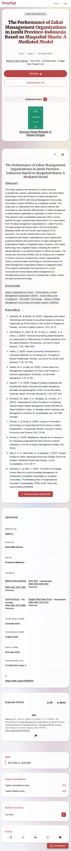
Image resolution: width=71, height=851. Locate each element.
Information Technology (30, 299)
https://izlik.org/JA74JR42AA (19, 681)
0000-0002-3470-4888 (15, 605)
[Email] (60, 837)
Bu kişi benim (46, 581)
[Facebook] (11, 837)
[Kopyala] (35, 735)
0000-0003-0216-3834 (39, 584)
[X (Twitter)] (23, 837)
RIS (50, 702)
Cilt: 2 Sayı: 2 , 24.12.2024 (19, 762)
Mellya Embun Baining (17, 61)
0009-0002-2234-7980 (15, 587)
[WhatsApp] (48, 837)
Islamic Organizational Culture (19, 292)
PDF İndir (36, 73)
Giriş (65, 4)
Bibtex (61, 702)
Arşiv (8, 756)
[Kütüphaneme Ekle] (35, 99)
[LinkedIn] (35, 837)
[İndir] (63, 814)
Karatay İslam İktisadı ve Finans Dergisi (35, 133)
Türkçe (56, 3)
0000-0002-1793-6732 (39, 602)
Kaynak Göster (35, 83)
